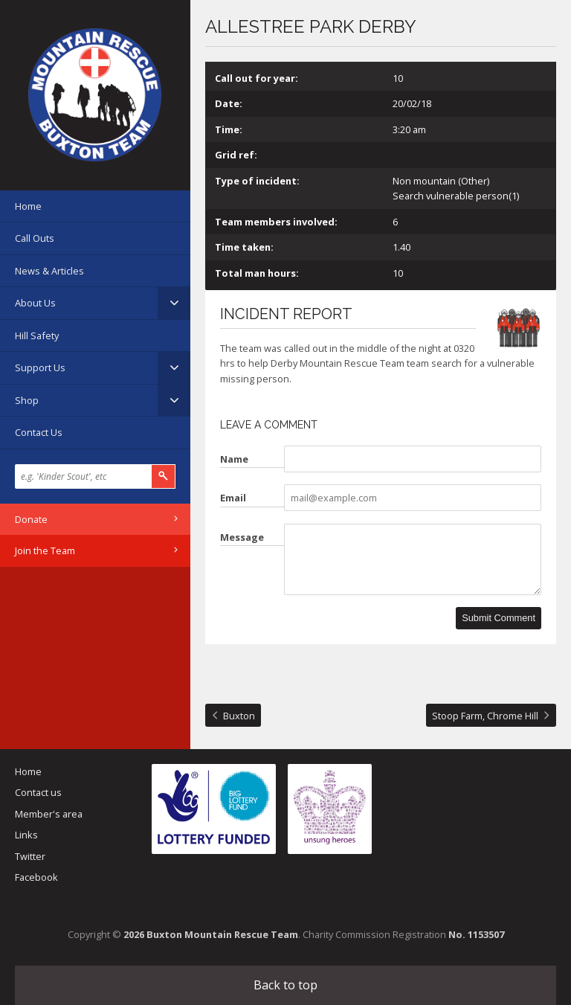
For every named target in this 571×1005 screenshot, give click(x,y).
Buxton (239, 715)
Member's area (49, 814)
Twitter (30, 856)
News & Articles (49, 270)
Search (163, 476)
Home (28, 206)
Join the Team (45, 550)
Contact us (38, 792)
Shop (27, 400)
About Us (35, 302)
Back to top (285, 985)
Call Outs (34, 238)
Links (26, 834)
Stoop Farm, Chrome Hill (485, 715)
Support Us (40, 367)
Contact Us (38, 432)
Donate (31, 519)
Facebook (36, 877)
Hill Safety (37, 335)
